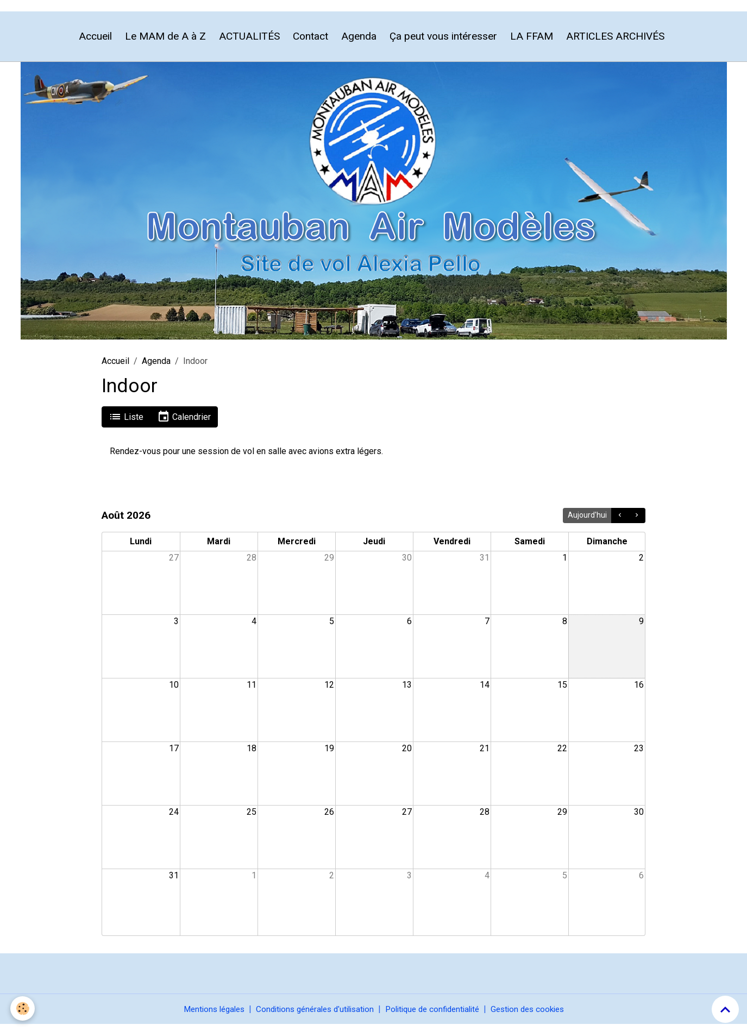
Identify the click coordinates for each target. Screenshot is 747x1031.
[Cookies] (23, 1008)
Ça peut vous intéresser (443, 42)
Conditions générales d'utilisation (310, 1015)
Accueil (95, 42)
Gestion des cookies (538, 1015)
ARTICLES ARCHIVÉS (615, 42)
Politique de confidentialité (436, 1015)
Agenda (358, 42)
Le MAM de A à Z (165, 42)
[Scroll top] (725, 1009)
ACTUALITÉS (249, 42)
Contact (310, 42)
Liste (126, 422)
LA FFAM (531, 42)
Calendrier (184, 422)
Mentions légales (203, 1015)
